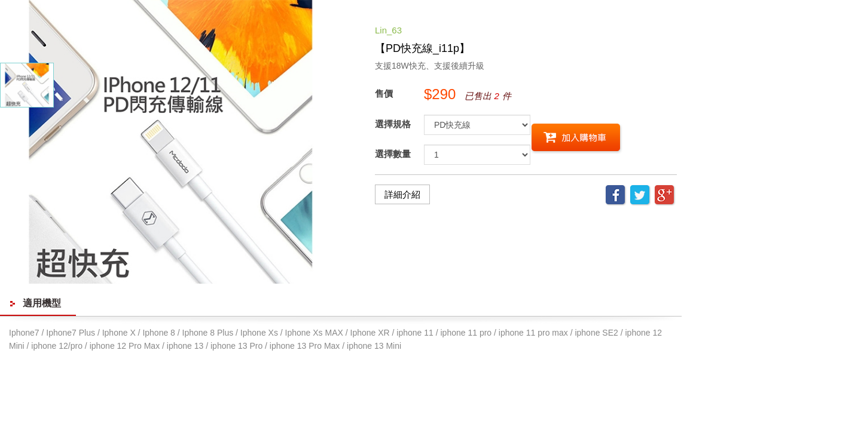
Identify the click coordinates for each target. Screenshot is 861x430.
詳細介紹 (402, 194)
